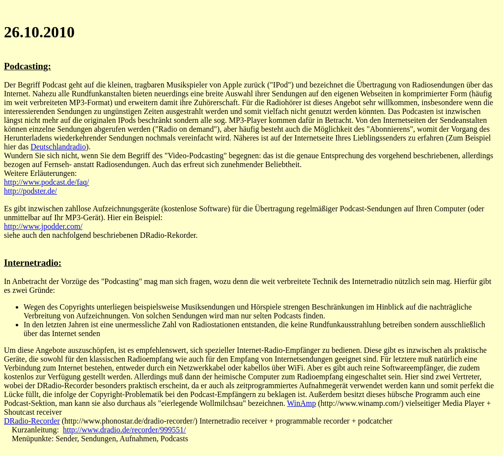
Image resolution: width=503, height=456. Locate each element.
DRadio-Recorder (32, 421)
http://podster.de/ (30, 191)
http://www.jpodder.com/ (43, 226)
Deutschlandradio (58, 146)
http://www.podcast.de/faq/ (46, 182)
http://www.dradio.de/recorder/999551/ (124, 430)
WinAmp (301, 403)
